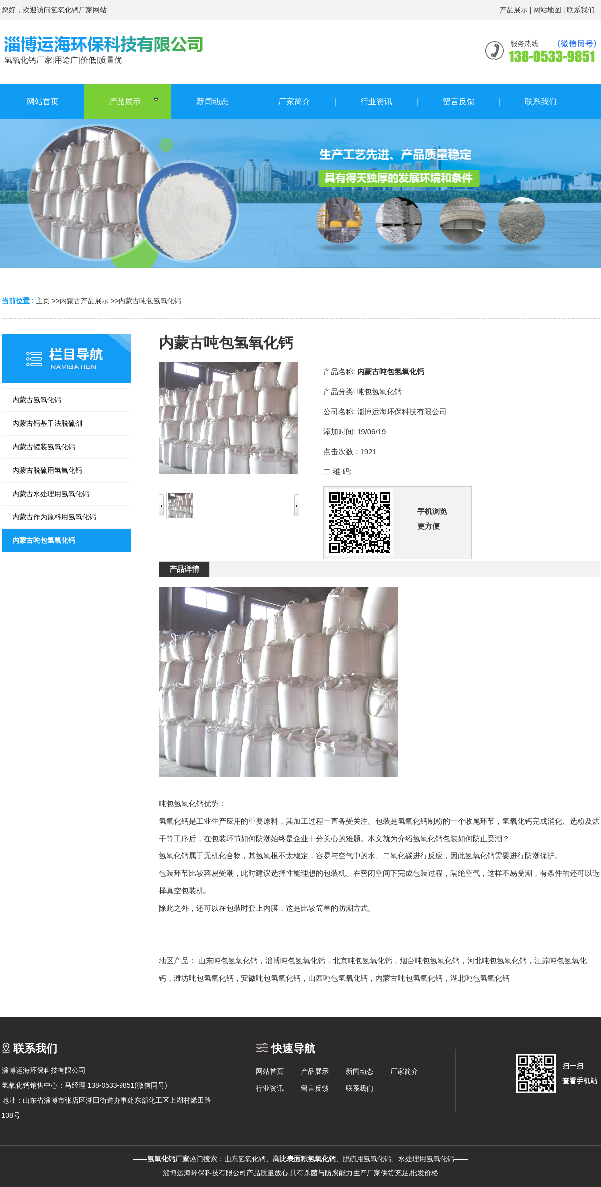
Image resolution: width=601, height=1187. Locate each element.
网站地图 (547, 10)
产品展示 (514, 10)
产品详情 (184, 569)
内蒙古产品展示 (84, 301)
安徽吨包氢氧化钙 (271, 978)
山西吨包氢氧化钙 (338, 978)
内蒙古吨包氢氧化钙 (150, 301)
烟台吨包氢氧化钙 (430, 960)
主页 (43, 301)
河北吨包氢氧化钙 (497, 960)
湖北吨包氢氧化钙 (480, 978)
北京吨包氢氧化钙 (362, 960)
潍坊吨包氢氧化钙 (204, 978)
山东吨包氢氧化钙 (228, 960)
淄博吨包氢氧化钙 (295, 960)
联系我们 (581, 10)
